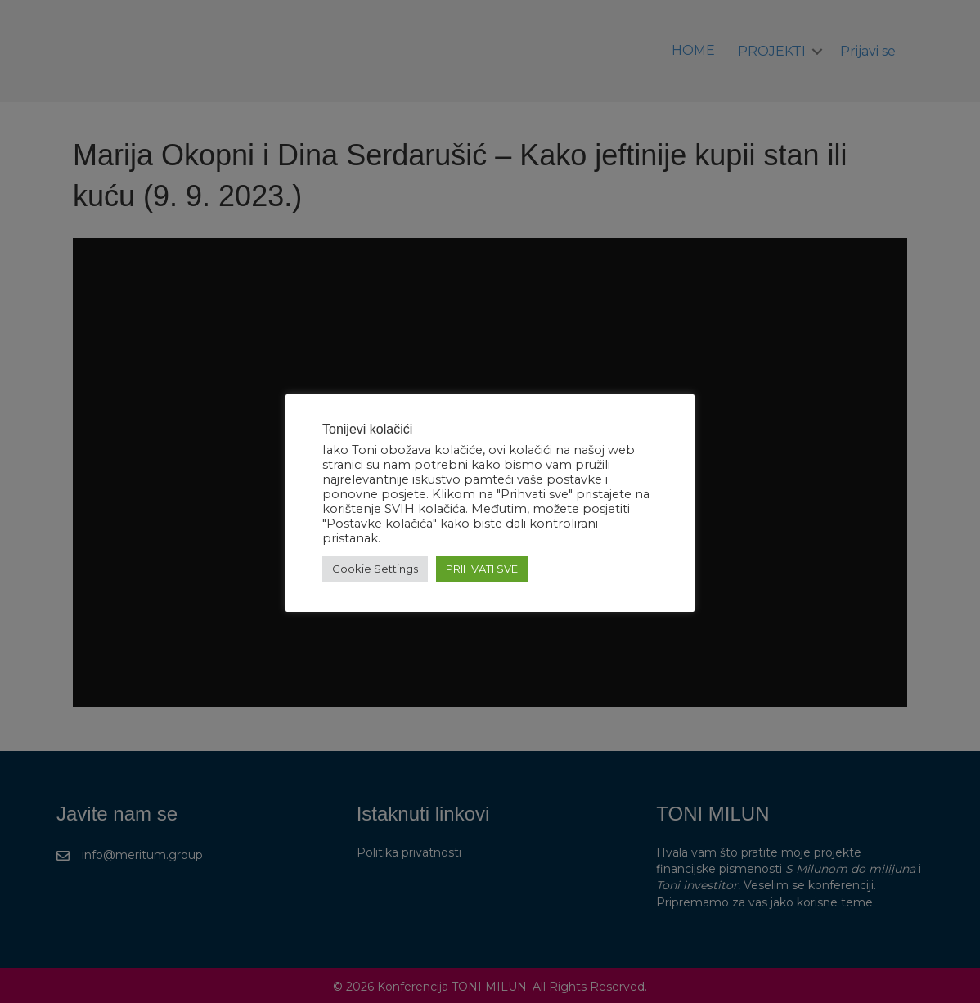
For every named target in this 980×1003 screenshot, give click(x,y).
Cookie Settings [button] (375, 568)
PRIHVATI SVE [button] (482, 568)
